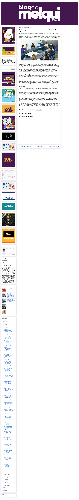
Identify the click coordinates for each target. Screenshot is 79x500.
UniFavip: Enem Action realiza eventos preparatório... (8, 423)
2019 (4, 489)
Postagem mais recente (25, 146)
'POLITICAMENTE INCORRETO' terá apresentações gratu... (8, 378)
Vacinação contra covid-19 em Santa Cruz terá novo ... (8, 403)
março (5, 482)
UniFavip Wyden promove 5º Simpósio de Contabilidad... (8, 393)
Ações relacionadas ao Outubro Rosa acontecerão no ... (8, 369)
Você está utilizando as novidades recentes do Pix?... (8, 410)
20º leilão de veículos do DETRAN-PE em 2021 (8, 376)
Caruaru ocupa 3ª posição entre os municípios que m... (8, 337)
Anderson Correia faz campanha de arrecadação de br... (8, 448)
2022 (4, 323)
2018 (4, 490)
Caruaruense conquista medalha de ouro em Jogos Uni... (8, 400)
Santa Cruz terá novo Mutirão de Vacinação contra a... (8, 351)
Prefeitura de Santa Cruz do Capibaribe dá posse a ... (8, 455)
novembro (6, 327)
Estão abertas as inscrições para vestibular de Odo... (8, 344)
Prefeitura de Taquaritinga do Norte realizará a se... (8, 348)
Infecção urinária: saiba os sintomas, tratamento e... (8, 465)
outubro (5, 329)
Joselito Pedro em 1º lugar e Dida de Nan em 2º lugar (11, 288)
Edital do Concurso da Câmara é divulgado (8, 432)
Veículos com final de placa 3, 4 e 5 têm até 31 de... (8, 334)
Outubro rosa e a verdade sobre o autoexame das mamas (7, 469)
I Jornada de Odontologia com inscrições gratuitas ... (8, 386)
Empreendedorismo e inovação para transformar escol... (8, 451)
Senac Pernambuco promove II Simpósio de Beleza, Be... (8, 372)
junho (5, 477)
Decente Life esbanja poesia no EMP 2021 (8, 417)
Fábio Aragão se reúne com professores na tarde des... (8, 427)
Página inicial (40, 146)
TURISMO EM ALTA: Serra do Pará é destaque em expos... (8, 438)
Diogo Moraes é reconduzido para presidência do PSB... (8, 407)
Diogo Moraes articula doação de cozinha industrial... (8, 458)
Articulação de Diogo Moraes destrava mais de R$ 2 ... (8, 420)
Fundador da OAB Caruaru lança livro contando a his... (8, 462)
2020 (4, 487)
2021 (4, 324)
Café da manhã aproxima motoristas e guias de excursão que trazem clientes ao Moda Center (11, 295)
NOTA (5, 429)
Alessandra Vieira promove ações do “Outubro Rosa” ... (7, 358)
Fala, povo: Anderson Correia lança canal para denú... (8, 414)
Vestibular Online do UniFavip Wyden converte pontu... (7, 396)
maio (5, 479)
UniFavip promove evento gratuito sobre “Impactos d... (8, 434)
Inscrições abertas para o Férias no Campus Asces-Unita (11, 305)
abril (5, 480)
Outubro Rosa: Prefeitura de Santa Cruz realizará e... (8, 441)
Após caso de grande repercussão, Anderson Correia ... (8, 382)
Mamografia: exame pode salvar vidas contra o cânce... (7, 362)
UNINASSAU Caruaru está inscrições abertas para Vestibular (11, 300)
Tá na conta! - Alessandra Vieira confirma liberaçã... (8, 341)
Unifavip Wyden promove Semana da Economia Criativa (8, 355)
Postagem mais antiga (54, 146)
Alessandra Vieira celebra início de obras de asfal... (8, 389)
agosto (5, 474)
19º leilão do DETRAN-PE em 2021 (8, 445)
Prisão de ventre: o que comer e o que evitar (8, 331)
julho (5, 476)
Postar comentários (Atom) (41, 150)
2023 (4, 321)
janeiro (5, 485)
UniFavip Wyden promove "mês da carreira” (7, 365)
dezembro (6, 326)
